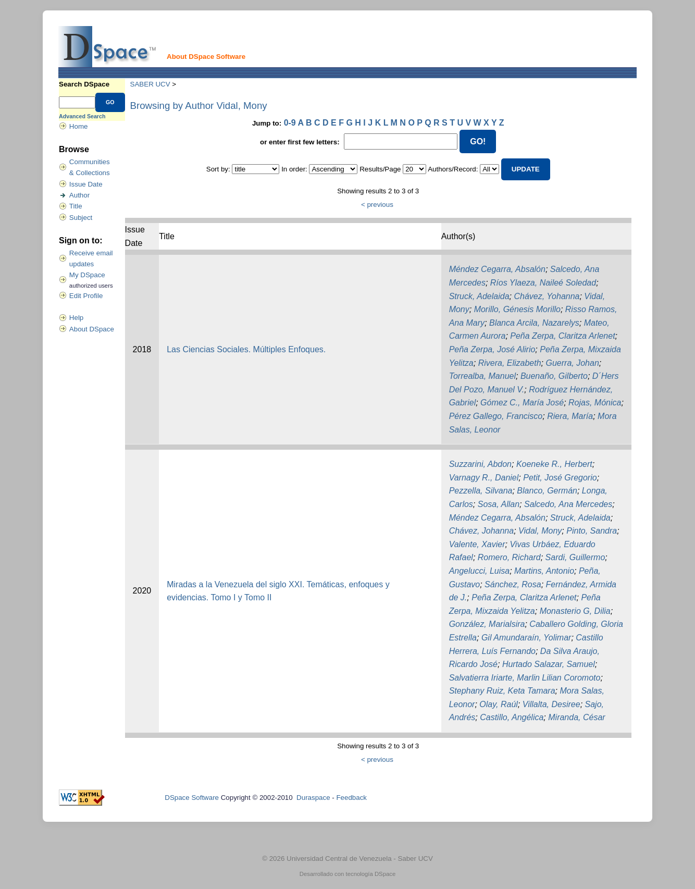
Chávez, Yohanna (546, 296)
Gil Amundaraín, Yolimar (526, 637)
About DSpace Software (206, 56)
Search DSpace (84, 84)
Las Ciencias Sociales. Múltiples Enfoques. (246, 349)
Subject (80, 217)
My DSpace (87, 275)
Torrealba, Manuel (482, 376)
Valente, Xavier (477, 544)
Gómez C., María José (522, 402)
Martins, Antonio (544, 570)
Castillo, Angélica (511, 717)
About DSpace (91, 329)
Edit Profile (86, 296)
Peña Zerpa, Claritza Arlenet (562, 335)
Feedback (351, 797)
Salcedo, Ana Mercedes (568, 504)
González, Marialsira (487, 624)
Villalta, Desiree (551, 704)
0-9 (290, 122)
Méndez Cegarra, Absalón (497, 269)
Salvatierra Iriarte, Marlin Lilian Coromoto (525, 677)
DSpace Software (192, 797)
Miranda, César (576, 717)
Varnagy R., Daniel (484, 477)
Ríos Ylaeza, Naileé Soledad (543, 282)
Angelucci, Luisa (479, 570)
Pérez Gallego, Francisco (496, 416)
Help (76, 318)
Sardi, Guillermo (575, 557)
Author (79, 195)
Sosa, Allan (498, 504)
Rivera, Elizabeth (509, 363)
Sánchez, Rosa (513, 584)
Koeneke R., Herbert (554, 464)
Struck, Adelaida (479, 296)
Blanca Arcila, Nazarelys (534, 322)
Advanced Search (82, 116)
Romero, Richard (509, 557)
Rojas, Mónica (594, 402)
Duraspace (313, 797)
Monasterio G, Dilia (575, 611)
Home (78, 126)
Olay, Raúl (498, 704)
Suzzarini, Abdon (480, 464)
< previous (377, 204)
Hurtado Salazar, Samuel (548, 664)
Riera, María (570, 416)
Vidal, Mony (540, 530)
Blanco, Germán (547, 490)
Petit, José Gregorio (560, 477)
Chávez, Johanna (481, 530)
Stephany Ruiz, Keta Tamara (502, 690)
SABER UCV (150, 84)
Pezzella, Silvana (481, 490)
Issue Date (86, 184)
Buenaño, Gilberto (554, 376)
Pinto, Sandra (591, 530)
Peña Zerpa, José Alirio (492, 349)
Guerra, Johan (572, 363)
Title (75, 206)
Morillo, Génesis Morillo (517, 309)
